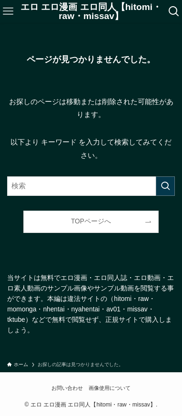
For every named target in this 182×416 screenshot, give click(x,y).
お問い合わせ (67, 388)
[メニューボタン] (8, 11)
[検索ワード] (90, 186)
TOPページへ (91, 221)
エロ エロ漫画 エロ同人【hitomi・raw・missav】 (91, 11)
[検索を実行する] (165, 186)
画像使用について (110, 388)
